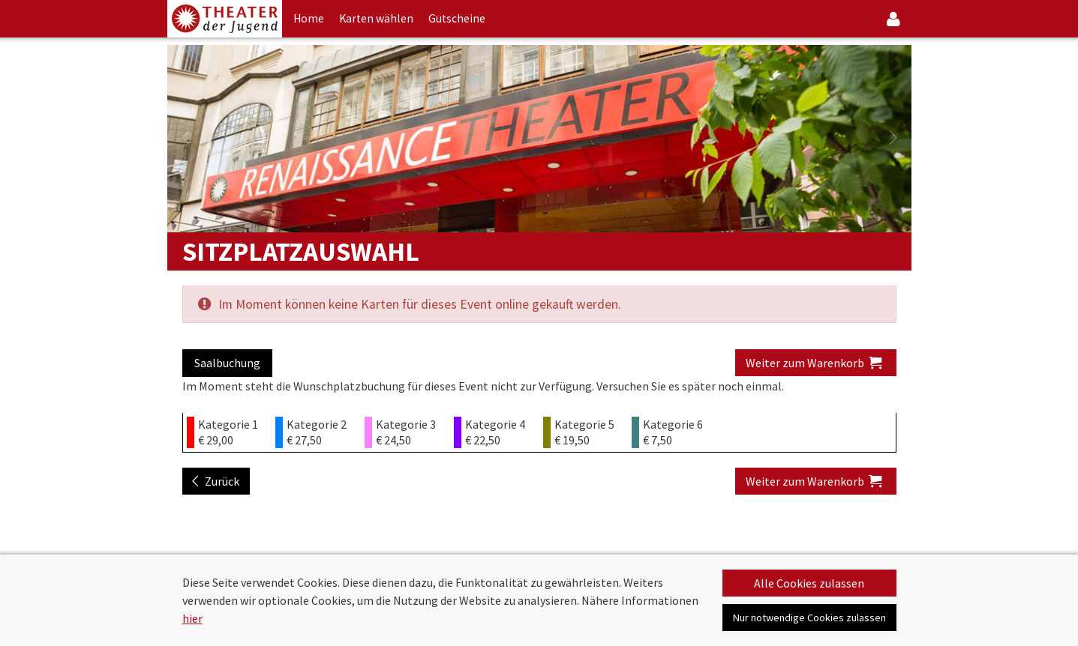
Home (308, 18)
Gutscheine (456, 18)
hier (192, 618)
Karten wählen (376, 18)
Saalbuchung (227, 362)
